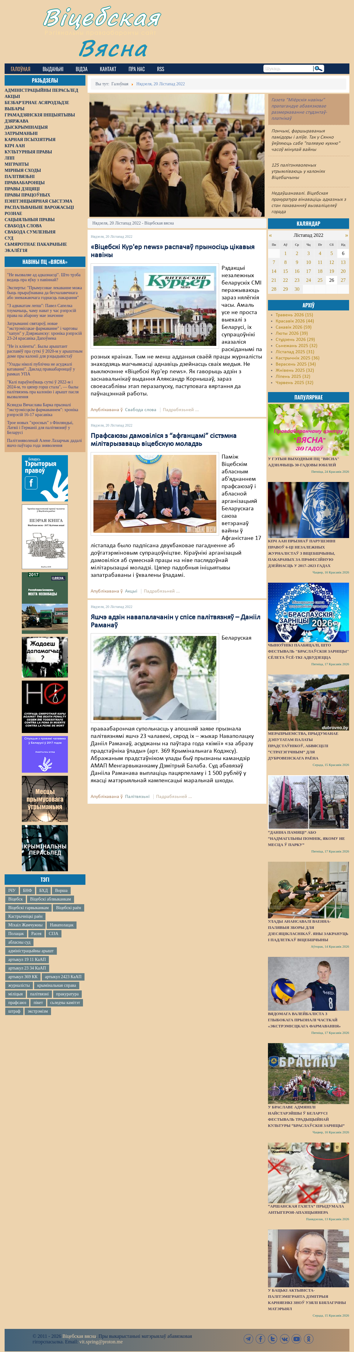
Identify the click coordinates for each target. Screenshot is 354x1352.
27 (343, 280)
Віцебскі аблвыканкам (50, 899)
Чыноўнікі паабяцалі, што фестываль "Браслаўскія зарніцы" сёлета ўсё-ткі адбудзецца (308, 651)
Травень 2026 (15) (294, 315)
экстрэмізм (38, 1011)
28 (273, 289)
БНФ (27, 890)
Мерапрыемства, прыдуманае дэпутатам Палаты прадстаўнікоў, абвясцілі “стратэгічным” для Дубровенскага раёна (303, 745)
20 (343, 271)
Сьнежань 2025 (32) (296, 345)
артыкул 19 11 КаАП (27, 959)
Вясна (112, 48)
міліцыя (15, 994)
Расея (36, 933)
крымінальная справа (56, 985)
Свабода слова (140, 409)
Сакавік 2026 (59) (294, 327)
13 (343, 262)
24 (308, 280)
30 (296, 289)
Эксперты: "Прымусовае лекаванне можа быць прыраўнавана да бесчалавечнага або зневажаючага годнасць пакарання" (44, 292)
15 (285, 271)
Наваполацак (61, 925)
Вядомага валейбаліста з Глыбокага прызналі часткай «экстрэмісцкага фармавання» (304, 1019)
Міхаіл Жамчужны (25, 925)
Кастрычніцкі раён (25, 916)
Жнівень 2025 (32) (295, 370)
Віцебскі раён (68, 907)
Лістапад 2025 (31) (295, 352)
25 (320, 280)
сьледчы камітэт (65, 1002)
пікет (38, 1002)
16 (296, 271)
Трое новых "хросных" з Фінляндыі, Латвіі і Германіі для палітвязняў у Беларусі (40, 427)
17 (308, 271)
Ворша (61, 890)
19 (331, 271)
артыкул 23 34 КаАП (27, 968)
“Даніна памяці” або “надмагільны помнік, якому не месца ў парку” (306, 838)
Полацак (16, 933)
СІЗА (53, 933)
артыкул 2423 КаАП (63, 976)
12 (331, 262)
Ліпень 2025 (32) (293, 376)
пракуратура (67, 994)
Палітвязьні (137, 796)
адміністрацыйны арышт (31, 951)
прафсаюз (17, 1002)
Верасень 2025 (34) (296, 364)
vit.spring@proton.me (101, 1341)
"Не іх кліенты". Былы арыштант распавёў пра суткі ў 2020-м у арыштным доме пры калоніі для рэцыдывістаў (44, 351)
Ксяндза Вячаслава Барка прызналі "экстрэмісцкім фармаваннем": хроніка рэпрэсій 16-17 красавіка (42, 410)
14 (273, 271)
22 (285, 280)
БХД (43, 890)
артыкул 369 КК (22, 976)
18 (320, 271)
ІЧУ (12, 890)
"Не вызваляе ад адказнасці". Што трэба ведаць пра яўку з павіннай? (44, 277)
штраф (14, 1011)
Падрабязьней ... (181, 409)
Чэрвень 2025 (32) (294, 382)
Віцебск (15, 899)
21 (273, 280)
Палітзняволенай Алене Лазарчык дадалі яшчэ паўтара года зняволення (44, 443)
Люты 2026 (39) (292, 333)
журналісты (19, 985)
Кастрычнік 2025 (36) (298, 358)
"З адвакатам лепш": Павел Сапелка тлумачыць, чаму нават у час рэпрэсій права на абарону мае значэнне (41, 310)
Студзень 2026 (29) (295, 339)
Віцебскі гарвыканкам (28, 907)
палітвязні (39, 994)
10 (308, 262)
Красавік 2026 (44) (295, 321)
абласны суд (19, 942)
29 (285, 289)
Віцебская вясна (79, 1336)
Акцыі (131, 591)
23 (296, 280)
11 (320, 262)
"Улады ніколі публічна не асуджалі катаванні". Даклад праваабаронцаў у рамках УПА (41, 369)
